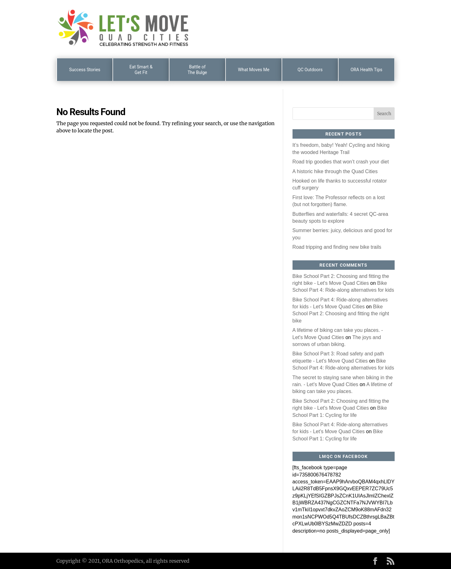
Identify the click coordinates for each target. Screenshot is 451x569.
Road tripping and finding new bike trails (337, 247)
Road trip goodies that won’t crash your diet (341, 161)
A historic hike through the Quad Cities (335, 171)
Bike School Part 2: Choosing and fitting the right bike (341, 313)
